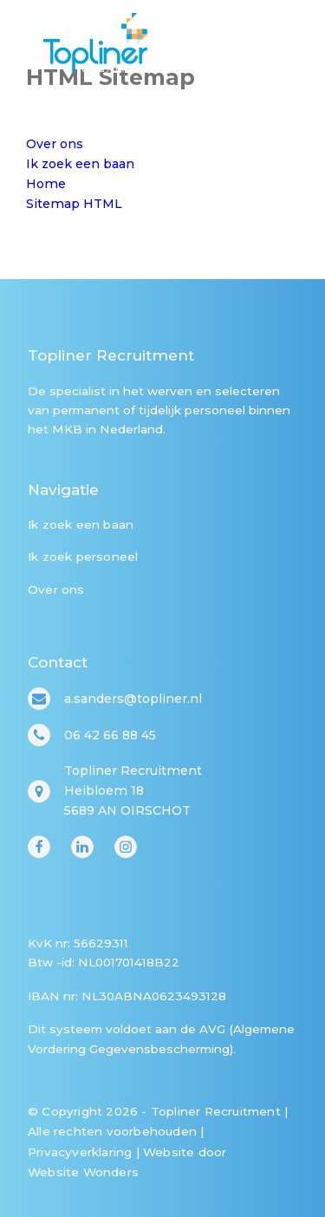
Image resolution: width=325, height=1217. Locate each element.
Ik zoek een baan (80, 524)
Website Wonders (83, 1172)
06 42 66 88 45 (110, 735)
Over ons (56, 589)
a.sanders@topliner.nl (133, 698)
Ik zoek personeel (83, 556)
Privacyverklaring (80, 1152)
